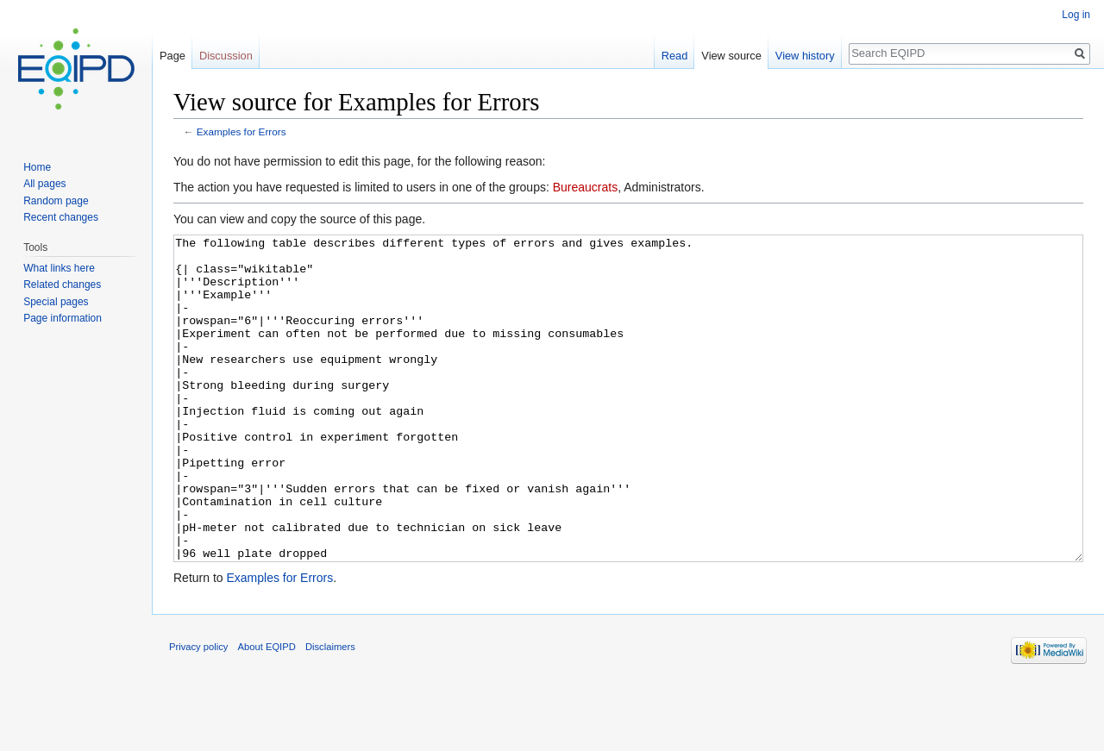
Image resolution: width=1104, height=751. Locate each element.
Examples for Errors (241, 131)
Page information (62, 318)
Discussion (226, 55)
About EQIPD (267, 711)
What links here (59, 268)
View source (731, 55)
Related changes (62, 284)
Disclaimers (330, 711)
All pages (44, 184)
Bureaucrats (585, 187)
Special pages (55, 302)
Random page (55, 201)
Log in (1076, 15)
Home (37, 167)
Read (675, 55)
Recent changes (60, 217)
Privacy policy (198, 711)
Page (172, 55)
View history (805, 55)
